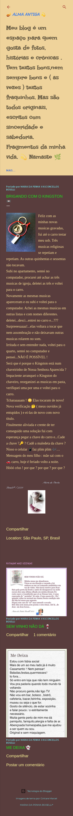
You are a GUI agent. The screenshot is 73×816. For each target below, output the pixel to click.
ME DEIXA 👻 (18, 747)
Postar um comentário (25, 765)
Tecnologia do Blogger (36, 791)
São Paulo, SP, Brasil (41, 538)
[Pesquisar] (64, 6)
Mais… (10, 170)
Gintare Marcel (48, 798)
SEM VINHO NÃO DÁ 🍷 (28, 626)
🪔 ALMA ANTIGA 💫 (26, 14)
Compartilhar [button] (17, 529)
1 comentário (44, 635)
